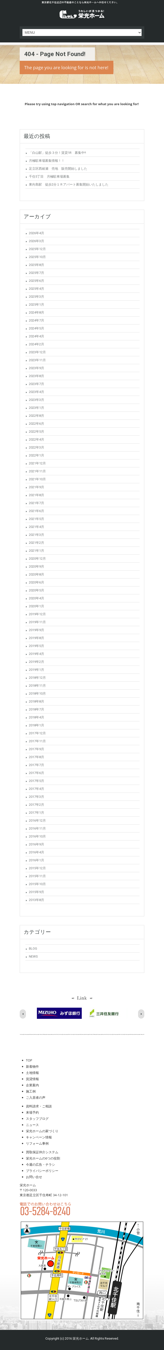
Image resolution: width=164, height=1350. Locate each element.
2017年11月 (37, 741)
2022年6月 (36, 423)
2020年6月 (36, 582)
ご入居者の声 (35, 1097)
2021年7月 (36, 503)
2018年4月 (36, 717)
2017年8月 (36, 757)
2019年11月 (37, 622)
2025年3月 (36, 296)
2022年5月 (36, 431)
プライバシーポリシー (42, 1170)
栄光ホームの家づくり (42, 1131)
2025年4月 (36, 288)
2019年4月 (36, 654)
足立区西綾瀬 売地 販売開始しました (58, 168)
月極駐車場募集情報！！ (47, 160)
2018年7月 (36, 709)
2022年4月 (36, 439)
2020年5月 (36, 590)
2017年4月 (36, 789)
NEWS (33, 956)
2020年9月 (36, 566)
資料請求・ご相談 (39, 1106)
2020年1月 (36, 606)
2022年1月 (36, 455)
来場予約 (32, 1112)
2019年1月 (36, 670)
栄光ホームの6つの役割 (43, 1158)
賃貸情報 (32, 1079)
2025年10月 (37, 257)
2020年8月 (36, 574)
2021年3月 (36, 535)
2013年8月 (36, 900)
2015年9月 (36, 892)
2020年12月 (37, 558)
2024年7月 (36, 320)
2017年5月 (36, 781)
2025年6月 (36, 281)
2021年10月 (37, 479)
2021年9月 (36, 487)
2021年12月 (37, 463)
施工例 (31, 1091)
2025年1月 (36, 304)
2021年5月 (36, 519)
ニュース (32, 1125)
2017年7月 (36, 765)
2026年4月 (36, 233)
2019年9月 (36, 630)
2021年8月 (36, 495)
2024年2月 (36, 344)
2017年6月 (36, 773)
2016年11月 (37, 828)
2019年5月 (36, 646)
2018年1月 (36, 725)
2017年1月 (36, 812)
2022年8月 (36, 416)
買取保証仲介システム (42, 1152)
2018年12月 (37, 677)
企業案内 (32, 1085)
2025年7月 (36, 273)
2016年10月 (37, 836)
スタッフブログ (37, 1118)
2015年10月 (37, 884)
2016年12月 (37, 820)
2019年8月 (36, 638)
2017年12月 (37, 733)
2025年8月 (36, 265)
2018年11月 (37, 685)
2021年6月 (36, 511)
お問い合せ (34, 1177)
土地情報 (32, 1072)
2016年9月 (36, 844)
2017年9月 (36, 749)
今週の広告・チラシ (40, 1164)
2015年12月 (37, 868)
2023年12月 (37, 352)
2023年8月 (36, 376)
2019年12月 (37, 614)
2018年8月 (36, 701)
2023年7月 (36, 384)
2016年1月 (36, 860)
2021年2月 (36, 543)
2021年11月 (37, 471)
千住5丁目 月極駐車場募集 (49, 176)
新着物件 (32, 1066)
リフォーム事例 (37, 1143)
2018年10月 (37, 693)
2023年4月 (36, 392)
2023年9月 (36, 368)
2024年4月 (36, 336)
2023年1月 (36, 408)
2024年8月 (36, 312)
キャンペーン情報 (39, 1137)
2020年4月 (36, 598)
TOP (29, 1060)
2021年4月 (36, 527)
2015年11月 (37, 876)
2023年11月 (37, 360)
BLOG (33, 948)
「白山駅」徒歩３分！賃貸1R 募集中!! (57, 153)
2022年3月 (36, 447)
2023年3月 (36, 400)
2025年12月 (37, 249)
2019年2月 (36, 662)
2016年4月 (36, 852)
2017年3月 (36, 797)
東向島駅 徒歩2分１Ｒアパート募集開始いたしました (68, 184)
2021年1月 (36, 550)
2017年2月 (36, 804)
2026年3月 (36, 241)
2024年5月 (36, 328)
